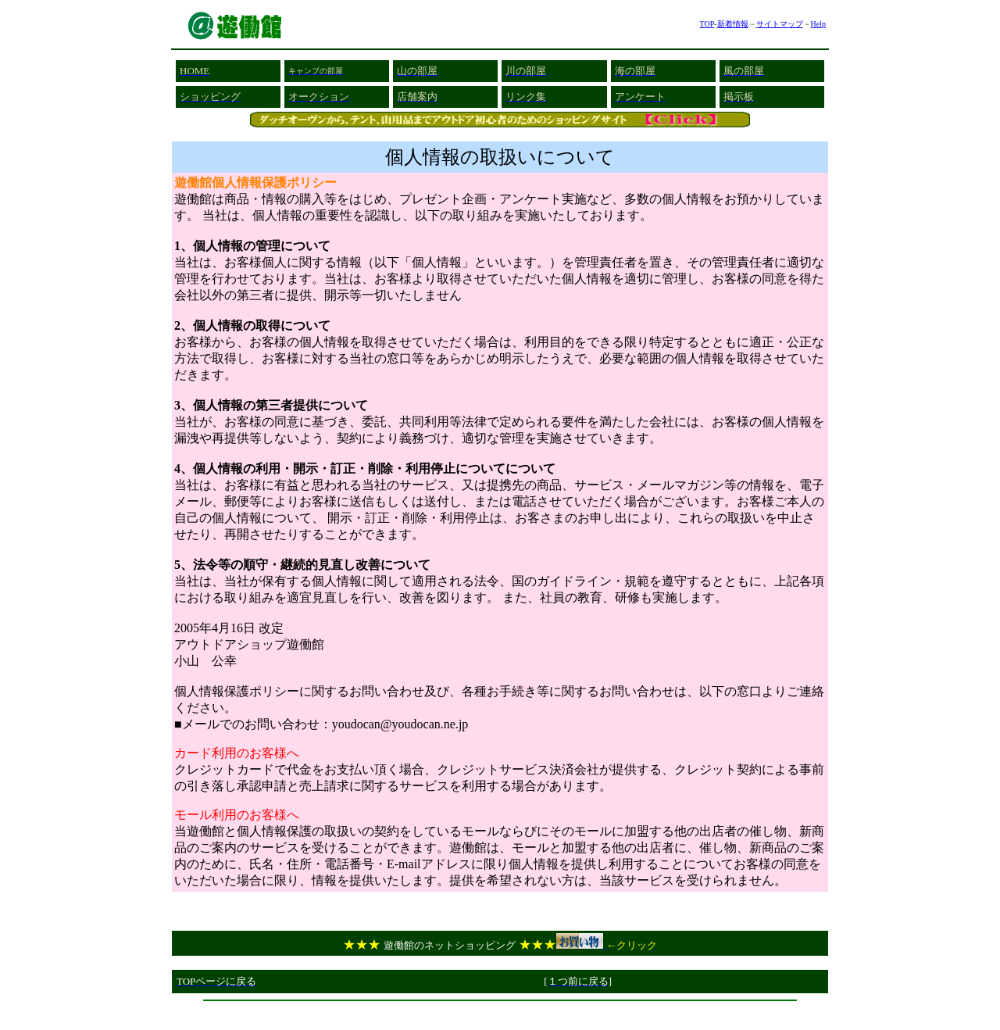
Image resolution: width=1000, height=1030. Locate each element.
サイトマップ (779, 24)
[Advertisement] (500, 1013)
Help (818, 24)
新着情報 (732, 24)
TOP (706, 24)
